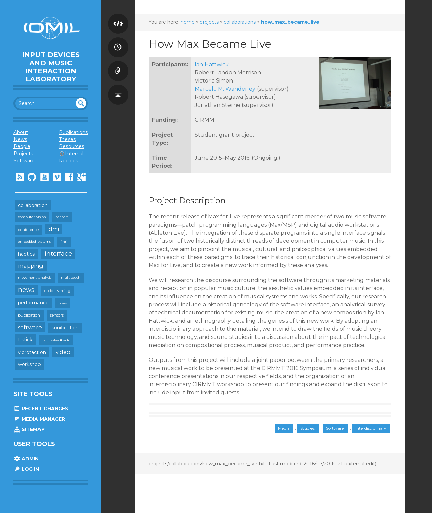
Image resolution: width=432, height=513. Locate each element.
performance (33, 303)
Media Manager (39, 419)
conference (28, 229)
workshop (29, 364)
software (30, 327)
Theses (67, 139)
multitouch (70, 277)
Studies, (307, 428)
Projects (23, 153)
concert (62, 217)
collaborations (240, 22)
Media (284, 428)
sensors (57, 315)
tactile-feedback (55, 340)
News (20, 139)
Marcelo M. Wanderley (225, 89)
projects (209, 22)
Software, (335, 428)
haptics (26, 254)
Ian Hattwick (212, 64)
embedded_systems (34, 241)
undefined (81, 103)
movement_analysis (34, 277)
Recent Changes (41, 408)
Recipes (68, 161)
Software (24, 161)
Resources (71, 146)
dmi (54, 229)
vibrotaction (32, 352)
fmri (64, 241)
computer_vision (32, 217)
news (26, 290)
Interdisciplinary (370, 428)
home (188, 22)
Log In (26, 469)
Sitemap (29, 429)
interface (58, 253)
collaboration (33, 205)
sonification (65, 328)
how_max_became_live (290, 22)
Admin (26, 459)
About (21, 132)
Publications (73, 132)
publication (29, 315)
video (63, 352)
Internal (74, 153)
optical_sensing (57, 291)
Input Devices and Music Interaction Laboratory (51, 67)
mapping (30, 265)
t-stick (25, 339)
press (62, 303)
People (22, 146)
